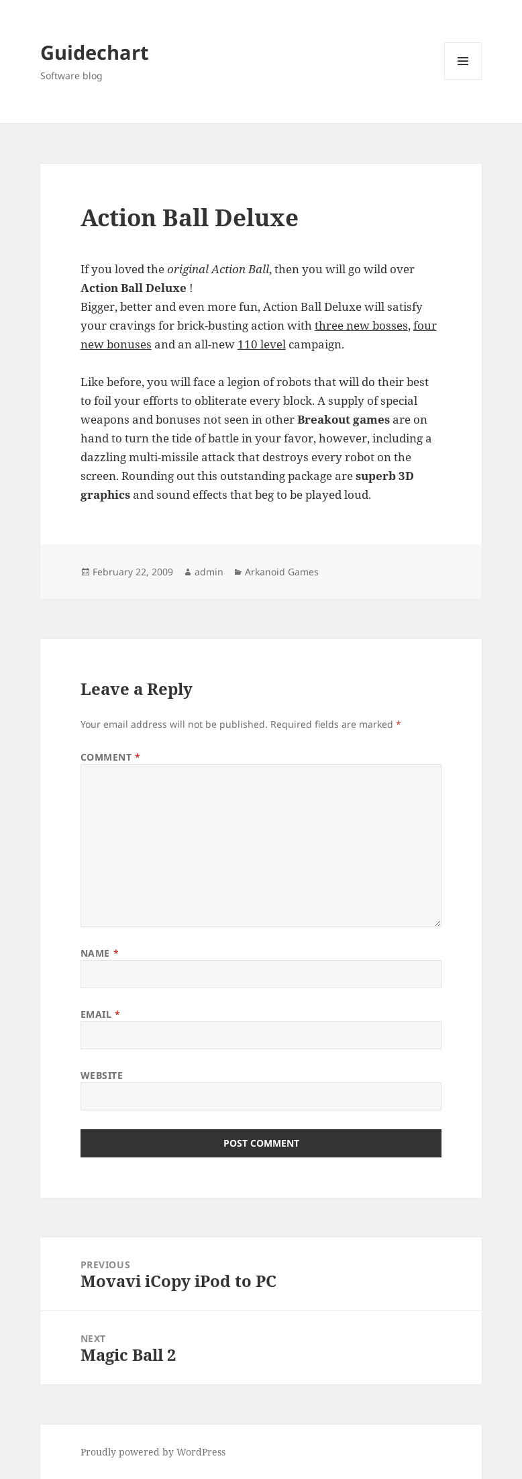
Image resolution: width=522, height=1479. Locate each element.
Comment (111, 757)
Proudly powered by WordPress (153, 1451)
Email (101, 1014)
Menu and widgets (463, 79)
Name (100, 953)
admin (209, 571)
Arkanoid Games (282, 571)
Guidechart (94, 52)
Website (102, 1075)
